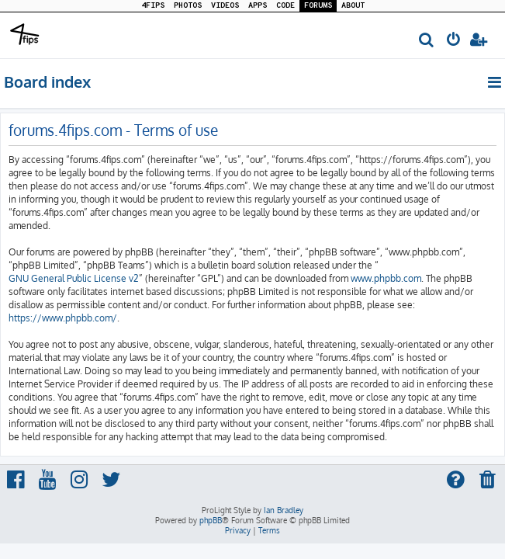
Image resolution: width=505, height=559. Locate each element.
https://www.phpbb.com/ (63, 318)
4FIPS (152, 6)
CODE (285, 6)
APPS (257, 6)
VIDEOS (225, 6)
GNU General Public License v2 (74, 278)
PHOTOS (188, 6)
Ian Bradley (283, 510)
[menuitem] (427, 41)
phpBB (210, 520)
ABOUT (353, 6)
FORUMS (318, 6)
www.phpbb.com (386, 278)
